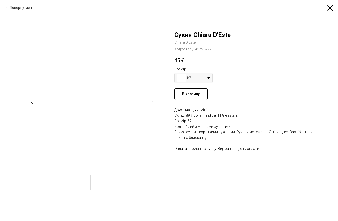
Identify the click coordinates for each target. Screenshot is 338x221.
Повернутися (21, 8)
